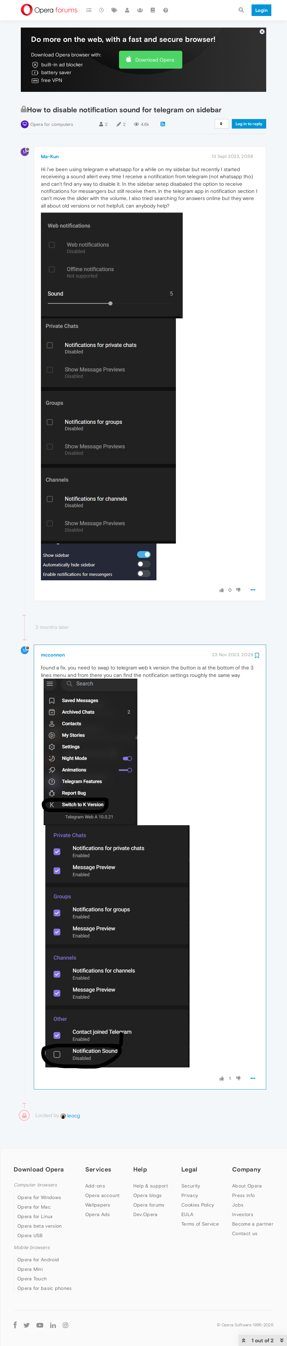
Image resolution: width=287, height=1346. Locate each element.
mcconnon (53, 634)
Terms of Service (200, 1203)
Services (98, 1148)
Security (190, 1165)
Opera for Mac (34, 1186)
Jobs (237, 1184)
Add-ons (95, 1165)
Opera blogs (147, 1175)
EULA (187, 1194)
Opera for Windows (39, 1177)
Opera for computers (51, 103)
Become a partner (252, 1203)
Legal (189, 1148)
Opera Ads (97, 1194)
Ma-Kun (50, 136)
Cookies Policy (197, 1184)
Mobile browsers (32, 1227)
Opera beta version (39, 1205)
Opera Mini (30, 1248)
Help (140, 1148)
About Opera (247, 1165)
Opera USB (30, 1215)
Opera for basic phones (44, 1267)
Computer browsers (35, 1164)
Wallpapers (97, 1184)
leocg (70, 1095)
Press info (243, 1175)
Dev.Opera (145, 1194)
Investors (242, 1194)
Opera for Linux (35, 1196)
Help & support (150, 1165)
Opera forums (149, 1184)
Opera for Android (38, 1239)
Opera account (102, 1175)
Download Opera (154, 39)
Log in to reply (249, 103)
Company (246, 1148)
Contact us (244, 1213)
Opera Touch (32, 1258)
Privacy (189, 1175)
